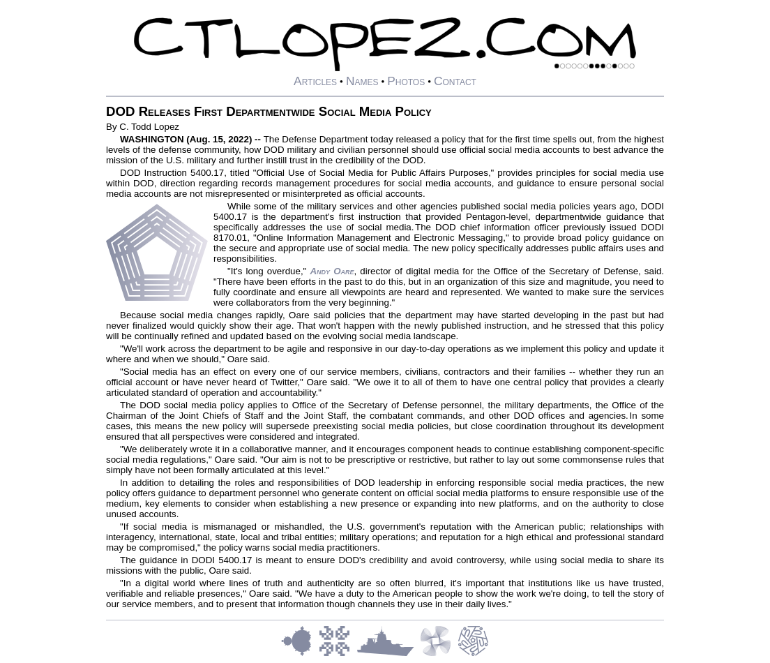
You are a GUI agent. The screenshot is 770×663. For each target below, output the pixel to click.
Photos (406, 81)
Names (362, 81)
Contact (455, 81)
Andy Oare (332, 271)
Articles (315, 81)
